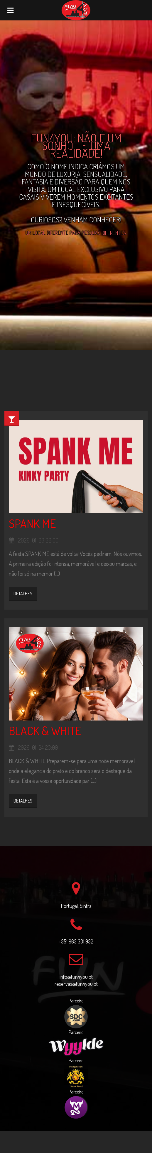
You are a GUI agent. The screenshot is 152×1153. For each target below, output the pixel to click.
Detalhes (22, 593)
